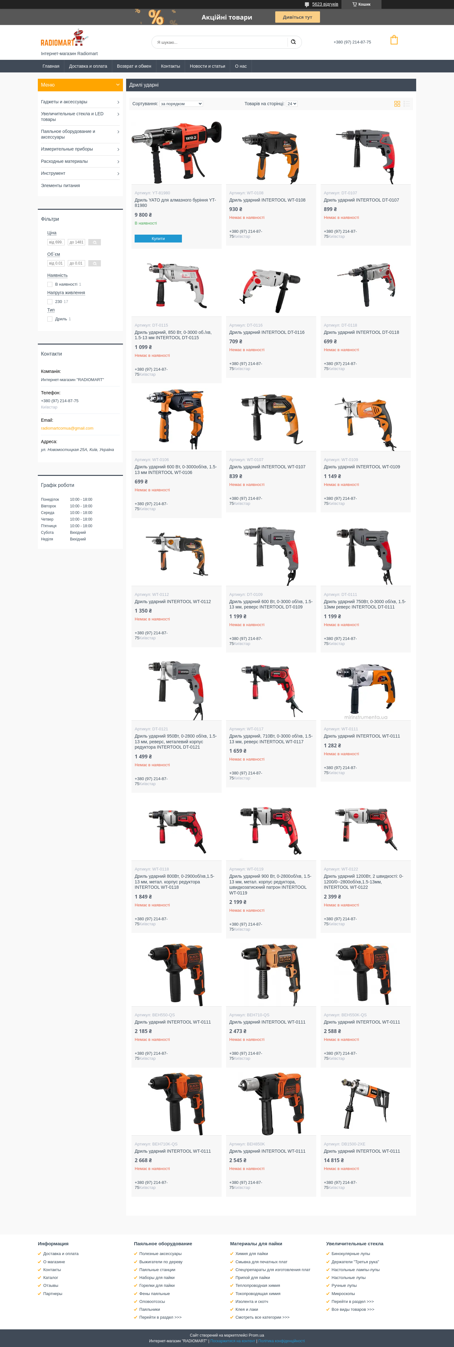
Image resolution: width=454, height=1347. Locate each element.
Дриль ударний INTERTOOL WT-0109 (362, 466)
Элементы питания (60, 185)
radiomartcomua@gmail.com (67, 428)
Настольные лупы (349, 1277)
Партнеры (52, 1293)
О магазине (54, 1261)
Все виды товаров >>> (353, 1309)
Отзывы (50, 1285)
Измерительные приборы (67, 148)
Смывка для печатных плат (262, 1261)
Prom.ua (256, 1335)
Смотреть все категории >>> (262, 1317)
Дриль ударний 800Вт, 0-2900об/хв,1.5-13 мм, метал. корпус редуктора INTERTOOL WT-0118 (174, 882)
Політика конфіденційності (281, 1341)
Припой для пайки (253, 1277)
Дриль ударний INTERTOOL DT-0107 (361, 200)
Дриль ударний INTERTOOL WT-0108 (267, 200)
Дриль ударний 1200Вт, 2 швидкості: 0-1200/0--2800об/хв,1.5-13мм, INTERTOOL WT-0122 (363, 882)
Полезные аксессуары (160, 1253)
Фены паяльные (154, 1293)
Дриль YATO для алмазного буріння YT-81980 (175, 202)
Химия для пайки (252, 1253)
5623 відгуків (325, 4)
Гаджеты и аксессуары (64, 101)
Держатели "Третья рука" (355, 1261)
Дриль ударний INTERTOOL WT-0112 (173, 601)
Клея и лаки (247, 1309)
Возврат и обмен (134, 66)
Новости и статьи (207, 66)
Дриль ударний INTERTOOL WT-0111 (362, 736)
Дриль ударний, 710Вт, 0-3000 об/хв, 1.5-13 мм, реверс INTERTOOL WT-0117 (270, 738)
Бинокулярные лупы (351, 1253)
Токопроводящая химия (258, 1293)
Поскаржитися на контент (232, 1341)
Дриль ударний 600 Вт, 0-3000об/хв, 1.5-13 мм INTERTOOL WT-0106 (176, 469)
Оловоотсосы (152, 1301)
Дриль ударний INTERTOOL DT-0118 (361, 332)
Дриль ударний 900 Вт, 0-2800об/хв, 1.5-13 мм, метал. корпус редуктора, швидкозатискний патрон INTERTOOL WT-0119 (270, 884)
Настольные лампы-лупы (356, 1269)
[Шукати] (293, 42)
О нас (241, 66)
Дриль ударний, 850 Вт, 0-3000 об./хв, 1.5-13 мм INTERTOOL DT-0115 (173, 335)
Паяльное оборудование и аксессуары (68, 134)
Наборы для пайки (157, 1277)
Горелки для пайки (157, 1285)
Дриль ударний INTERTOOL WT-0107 (267, 466)
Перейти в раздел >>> (160, 1317)
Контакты (170, 66)
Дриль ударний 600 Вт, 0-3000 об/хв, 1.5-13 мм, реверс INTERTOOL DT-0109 (270, 604)
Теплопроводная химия (258, 1285)
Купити (158, 238)
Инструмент (53, 173)
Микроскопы (343, 1293)
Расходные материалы (64, 161)
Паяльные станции (157, 1269)
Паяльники (149, 1309)
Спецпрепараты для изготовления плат (273, 1269)
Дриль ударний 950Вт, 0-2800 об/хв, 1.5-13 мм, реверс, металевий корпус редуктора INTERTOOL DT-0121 (176, 741)
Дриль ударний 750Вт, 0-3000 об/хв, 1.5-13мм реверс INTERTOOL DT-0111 (365, 604)
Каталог (50, 1277)
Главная (51, 66)
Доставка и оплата (88, 66)
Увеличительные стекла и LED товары (72, 116)
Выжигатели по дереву (161, 1261)
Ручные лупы (344, 1285)
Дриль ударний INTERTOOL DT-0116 (267, 332)
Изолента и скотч (252, 1301)
